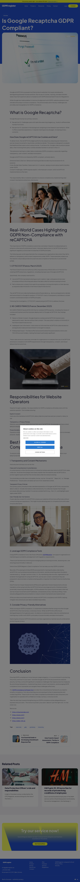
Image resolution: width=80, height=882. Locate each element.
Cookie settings (40, 449)
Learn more (25, 440)
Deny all (49, 444)
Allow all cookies (31, 444)
